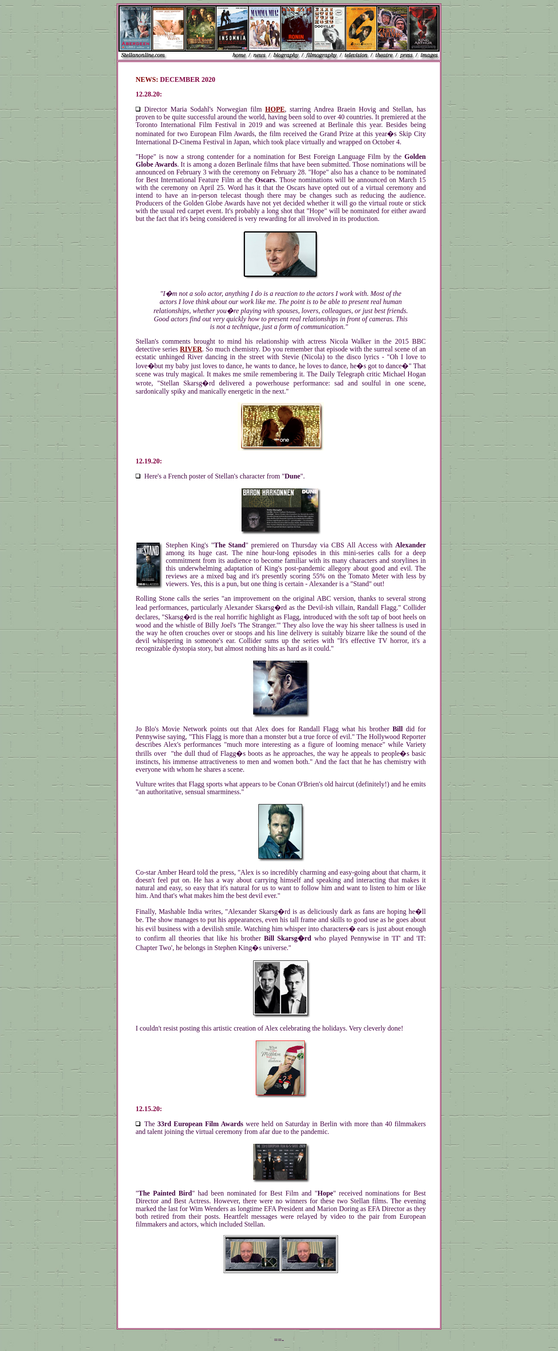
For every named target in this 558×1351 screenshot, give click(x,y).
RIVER (191, 349)
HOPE (275, 109)
